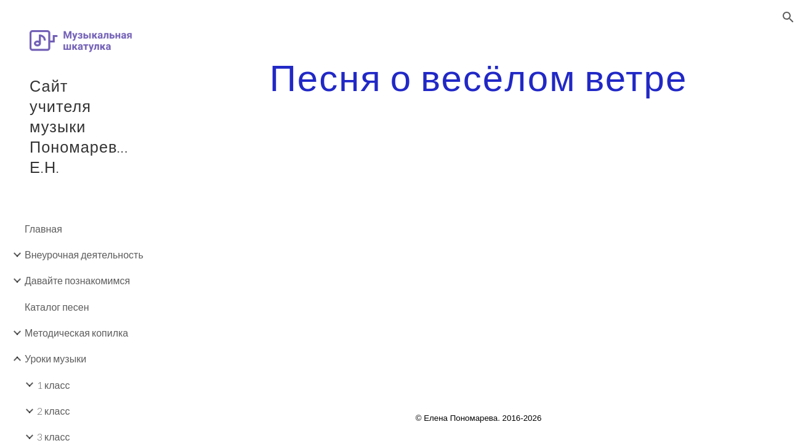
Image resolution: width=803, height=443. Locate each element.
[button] (788, 17)
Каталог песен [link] (57, 307)
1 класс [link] (53, 385)
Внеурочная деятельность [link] (84, 254)
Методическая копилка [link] (76, 332)
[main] (478, 77)
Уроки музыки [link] (55, 358)
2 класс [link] (53, 411)
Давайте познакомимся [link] (77, 280)
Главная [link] (43, 228)
